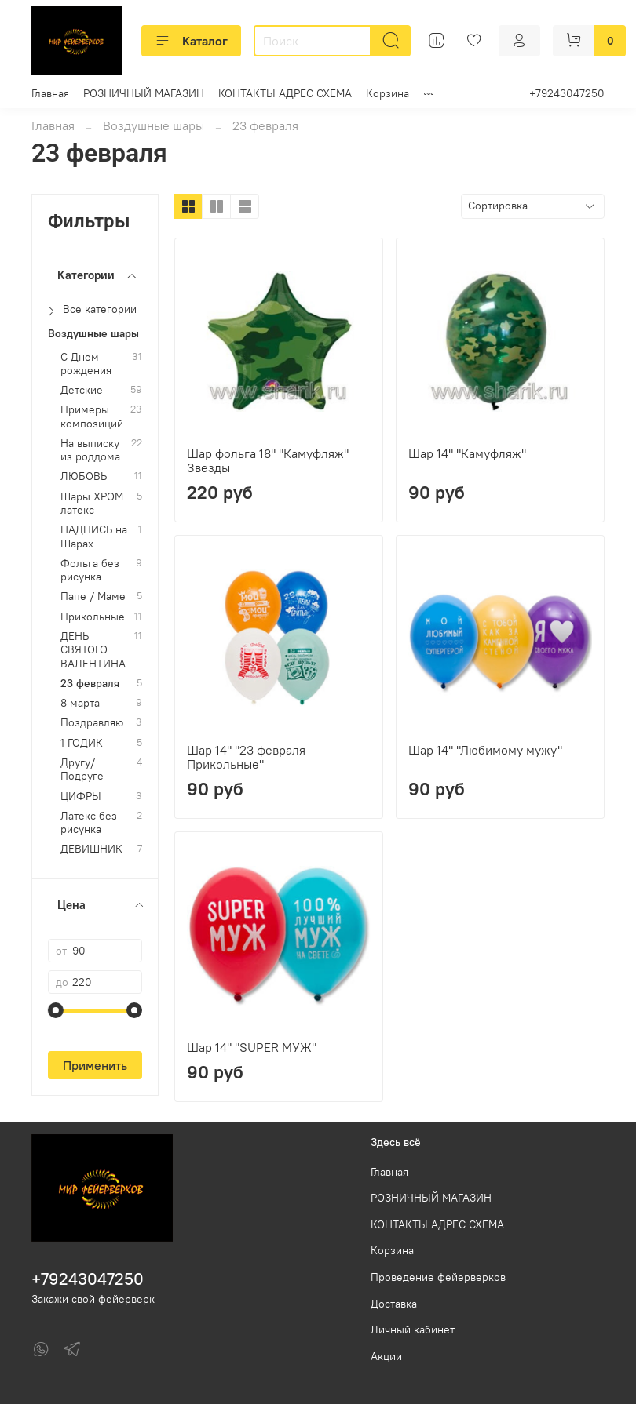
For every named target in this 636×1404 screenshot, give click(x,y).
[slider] (56, 1010)
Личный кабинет (413, 1329)
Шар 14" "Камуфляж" (467, 453)
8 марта (80, 703)
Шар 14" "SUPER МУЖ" (251, 1047)
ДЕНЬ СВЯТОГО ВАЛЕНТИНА (93, 650)
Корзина (387, 93)
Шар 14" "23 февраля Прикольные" (246, 757)
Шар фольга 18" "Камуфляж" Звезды (268, 460)
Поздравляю (91, 722)
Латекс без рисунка (88, 822)
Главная (50, 93)
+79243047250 (567, 93)
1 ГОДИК (81, 743)
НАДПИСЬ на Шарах (93, 536)
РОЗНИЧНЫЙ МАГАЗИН (143, 93)
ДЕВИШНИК (91, 849)
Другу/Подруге (82, 769)
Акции (386, 1356)
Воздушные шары (153, 125)
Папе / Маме (93, 596)
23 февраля (89, 683)
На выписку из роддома (90, 450)
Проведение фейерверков (438, 1277)
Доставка (394, 1304)
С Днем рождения (85, 364)
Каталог (191, 41)
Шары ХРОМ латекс (91, 503)
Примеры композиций (91, 416)
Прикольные (92, 617)
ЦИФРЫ (80, 796)
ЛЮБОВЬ (83, 476)
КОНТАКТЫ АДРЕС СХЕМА (285, 93)
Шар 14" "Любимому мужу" (485, 750)
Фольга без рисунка (89, 570)
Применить (95, 1065)
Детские (81, 390)
